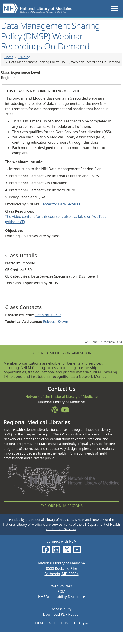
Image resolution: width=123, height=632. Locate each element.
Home (8, 57)
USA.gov (81, 623)
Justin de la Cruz (48, 314)
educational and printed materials (63, 372)
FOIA (61, 591)
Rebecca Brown (55, 321)
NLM (39, 623)
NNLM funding (33, 367)
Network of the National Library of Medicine (61, 396)
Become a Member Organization (61, 353)
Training (24, 57)
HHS (64, 623)
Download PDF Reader (61, 614)
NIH (52, 623)
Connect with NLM (61, 541)
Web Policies (61, 586)
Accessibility (61, 609)
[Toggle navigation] (114, 8)
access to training (61, 367)
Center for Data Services (60, 204)
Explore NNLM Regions (61, 505)
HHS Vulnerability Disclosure (61, 596)
